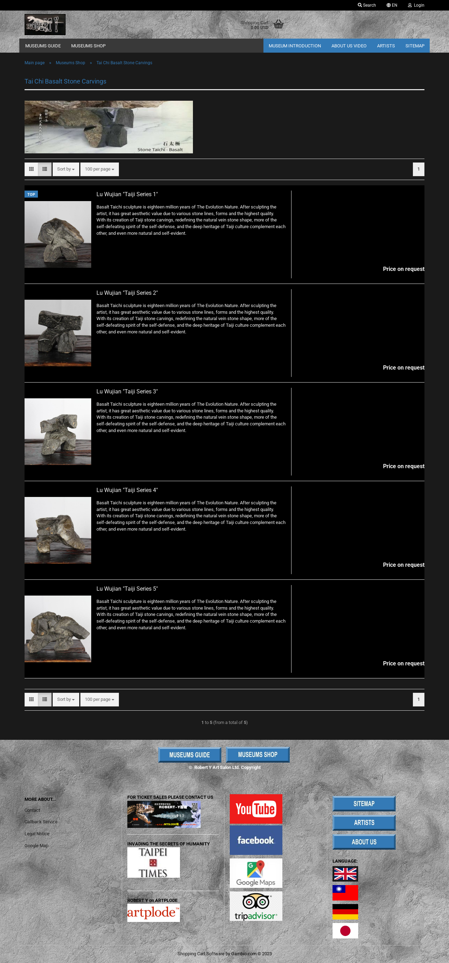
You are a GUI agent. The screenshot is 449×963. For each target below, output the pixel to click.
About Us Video (349, 45)
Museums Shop (88, 45)
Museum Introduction (295, 45)
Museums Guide (43, 45)
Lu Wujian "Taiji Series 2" (127, 293)
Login (416, 5)
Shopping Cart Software (200, 953)
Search (367, 5)
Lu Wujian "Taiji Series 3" (127, 391)
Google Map (36, 845)
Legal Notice (37, 833)
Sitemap (415, 45)
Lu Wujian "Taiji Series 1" (127, 194)
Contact (32, 810)
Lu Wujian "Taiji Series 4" (127, 490)
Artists (386, 45)
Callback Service (41, 821)
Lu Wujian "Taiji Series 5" (127, 588)
